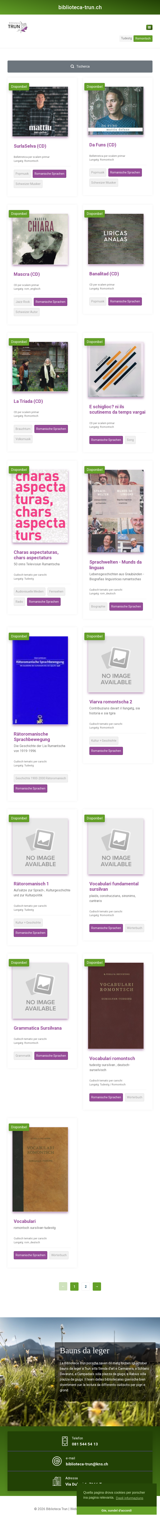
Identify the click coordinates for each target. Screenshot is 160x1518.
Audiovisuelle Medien (30, 591)
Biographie (98, 606)
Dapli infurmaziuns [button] (129, 1498)
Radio (19, 601)
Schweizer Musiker (28, 184)
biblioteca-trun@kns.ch (86, 1464)
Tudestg (126, 38)
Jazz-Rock (23, 301)
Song (130, 440)
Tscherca (80, 66)
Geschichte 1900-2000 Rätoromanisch (41, 778)
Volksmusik (23, 439)
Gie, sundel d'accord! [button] (116, 1510)
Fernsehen (56, 591)
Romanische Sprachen (49, 173)
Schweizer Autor (27, 312)
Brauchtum (23, 429)
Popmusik (22, 173)
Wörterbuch (134, 928)
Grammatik (23, 1055)
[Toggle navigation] (149, 27)
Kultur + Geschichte (103, 740)
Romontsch (143, 38)
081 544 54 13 (85, 1444)
